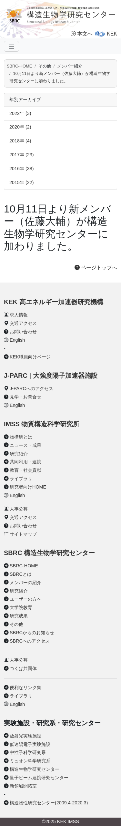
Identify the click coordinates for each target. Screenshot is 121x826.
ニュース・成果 (25, 445)
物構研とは (21, 436)
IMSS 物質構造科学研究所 (41, 424)
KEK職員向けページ (30, 356)
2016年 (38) (21, 168)
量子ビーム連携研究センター (39, 777)
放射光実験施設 (25, 735)
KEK (112, 33)
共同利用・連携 (25, 461)
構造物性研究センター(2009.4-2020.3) (49, 802)
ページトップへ (96, 267)
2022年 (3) (20, 113)
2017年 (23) (21, 154)
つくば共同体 (23, 668)
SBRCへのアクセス (30, 641)
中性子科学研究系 (28, 752)
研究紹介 (19, 453)
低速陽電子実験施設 (30, 744)
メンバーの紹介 (25, 582)
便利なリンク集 (25, 687)
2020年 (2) (20, 126)
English (17, 340)
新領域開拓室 (23, 786)
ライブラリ (21, 478)
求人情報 (19, 314)
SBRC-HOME (19, 66)
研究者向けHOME (28, 487)
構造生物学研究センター (34, 769)
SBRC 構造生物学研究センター (49, 552)
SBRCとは (21, 574)
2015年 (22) (21, 182)
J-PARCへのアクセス (31, 388)
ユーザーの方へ (25, 599)
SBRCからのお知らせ (32, 632)
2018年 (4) (20, 140)
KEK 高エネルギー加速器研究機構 (53, 301)
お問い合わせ (23, 331)
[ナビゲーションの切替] (11, 46)
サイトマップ (23, 534)
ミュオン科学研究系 (30, 760)
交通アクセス (23, 323)
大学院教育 (21, 607)
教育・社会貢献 (25, 470)
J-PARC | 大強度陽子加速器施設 (50, 375)
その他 (16, 624)
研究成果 (19, 615)
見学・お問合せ (25, 396)
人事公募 (19, 508)
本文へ (82, 33)
